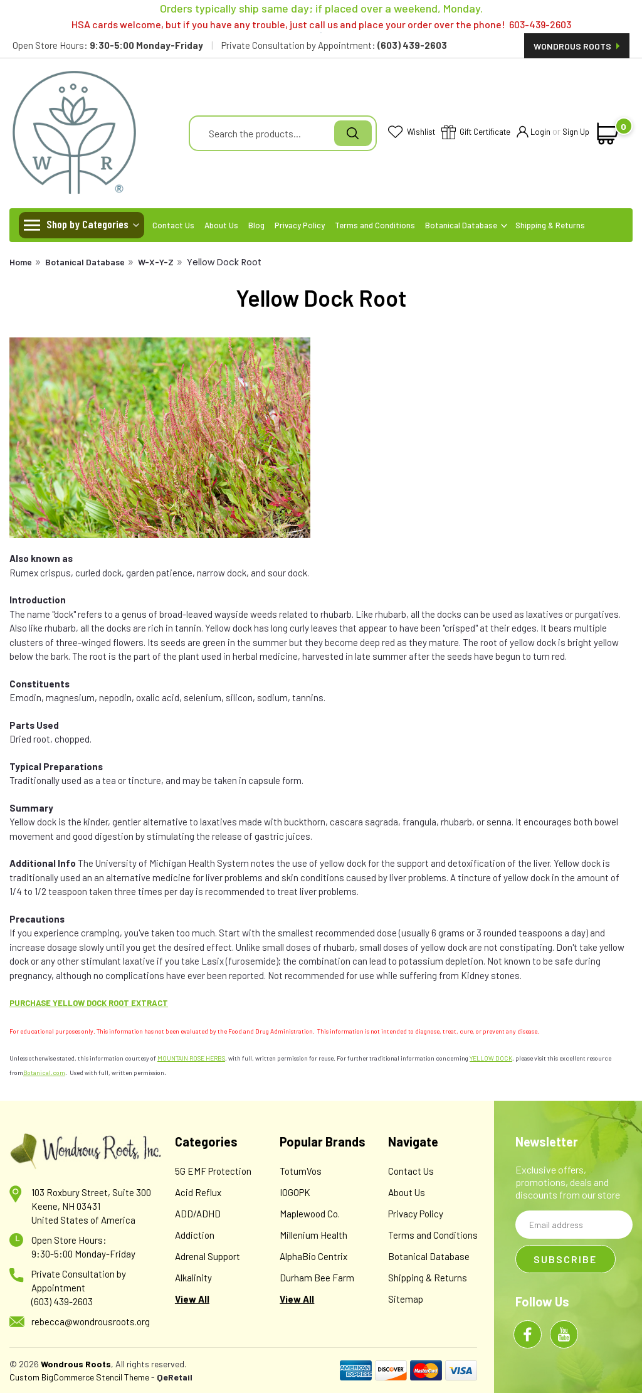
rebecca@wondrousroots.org (90, 1321)
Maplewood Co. (310, 1213)
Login (533, 133)
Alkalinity (193, 1277)
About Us (221, 225)
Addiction (194, 1235)
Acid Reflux (198, 1192)
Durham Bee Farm (317, 1277)
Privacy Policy (300, 225)
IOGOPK (295, 1192)
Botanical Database (466, 225)
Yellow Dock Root (224, 262)
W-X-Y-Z (156, 262)
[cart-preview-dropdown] (608, 133)
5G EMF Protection (213, 1171)
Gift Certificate (475, 132)
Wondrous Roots (577, 46)
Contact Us (173, 225)
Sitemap (405, 1299)
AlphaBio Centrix (313, 1256)
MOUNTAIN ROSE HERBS (191, 1058)
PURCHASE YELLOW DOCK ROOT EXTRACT (88, 1003)
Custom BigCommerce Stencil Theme (79, 1377)
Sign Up (575, 132)
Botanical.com (44, 1072)
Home (20, 262)
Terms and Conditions (375, 225)
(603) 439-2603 (62, 1301)
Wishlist (411, 133)
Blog (256, 225)
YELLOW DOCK (491, 1058)
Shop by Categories (87, 224)
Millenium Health (313, 1235)
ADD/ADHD (198, 1213)
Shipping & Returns (550, 225)
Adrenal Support (207, 1256)
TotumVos (301, 1171)
